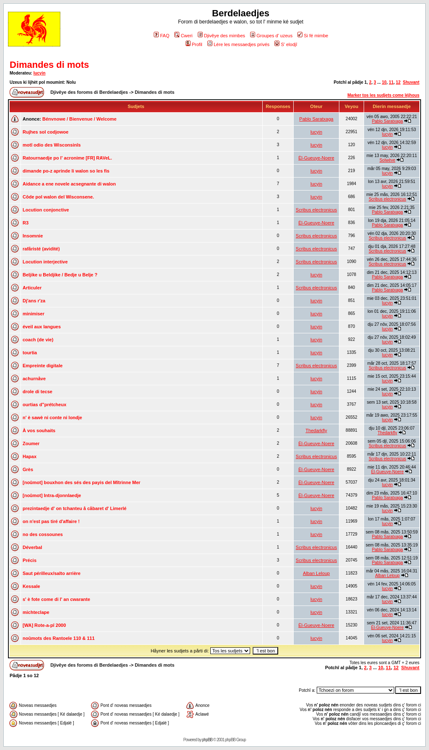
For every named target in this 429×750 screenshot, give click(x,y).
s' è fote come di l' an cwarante (56, 599)
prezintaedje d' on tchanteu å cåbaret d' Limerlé (75, 508)
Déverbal (32, 547)
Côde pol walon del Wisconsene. (58, 196)
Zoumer (31, 443)
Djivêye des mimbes (221, 35)
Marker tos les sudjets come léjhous (383, 95)
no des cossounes (43, 534)
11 (391, 82)
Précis (29, 560)
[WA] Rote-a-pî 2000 (44, 625)
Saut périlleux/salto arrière (51, 573)
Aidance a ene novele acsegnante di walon (69, 183)
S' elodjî (285, 44)
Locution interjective (45, 261)
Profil (194, 44)
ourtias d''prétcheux (44, 404)
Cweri (183, 35)
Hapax (29, 456)
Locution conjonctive (46, 209)
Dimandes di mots (49, 64)
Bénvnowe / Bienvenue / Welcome (79, 118)
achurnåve (34, 378)
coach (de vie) (38, 339)
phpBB (207, 739)
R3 (25, 222)
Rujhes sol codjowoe (45, 131)
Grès (28, 469)
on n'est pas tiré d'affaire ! (51, 521)
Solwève (387, 160)
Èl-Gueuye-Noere (316, 157)
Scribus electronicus (387, 199)
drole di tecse (37, 391)
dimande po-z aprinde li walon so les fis (66, 170)
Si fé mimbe (312, 35)
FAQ (161, 35)
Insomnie (33, 235)
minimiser (33, 313)
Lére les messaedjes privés (238, 44)
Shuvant (411, 82)
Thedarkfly (316, 430)
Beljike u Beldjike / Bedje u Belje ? (60, 274)
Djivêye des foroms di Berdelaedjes (89, 92)
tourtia (30, 352)
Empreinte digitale (42, 365)
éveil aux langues (42, 326)
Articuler (32, 287)
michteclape (36, 612)
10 (384, 82)
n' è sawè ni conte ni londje (52, 417)
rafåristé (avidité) (41, 248)
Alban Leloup (316, 573)
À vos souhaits (39, 430)
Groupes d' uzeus (271, 35)
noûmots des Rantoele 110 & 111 (59, 638)
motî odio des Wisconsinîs (52, 144)
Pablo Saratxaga (316, 118)
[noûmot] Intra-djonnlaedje (52, 495)
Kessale (31, 586)
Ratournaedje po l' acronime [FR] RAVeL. (67, 157)
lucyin (40, 73)
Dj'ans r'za (34, 300)
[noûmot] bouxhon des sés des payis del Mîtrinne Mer (81, 482)
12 (398, 82)
